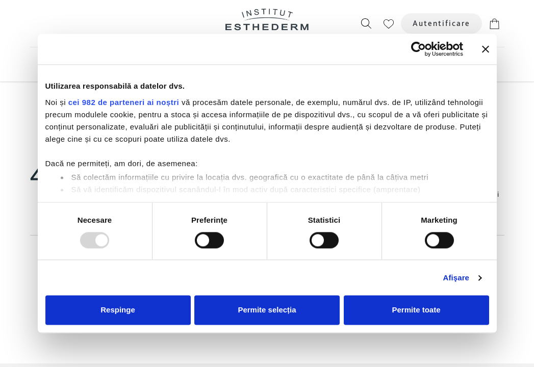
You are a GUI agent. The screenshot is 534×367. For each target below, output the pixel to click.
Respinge (117, 310)
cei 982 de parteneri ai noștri (124, 102)
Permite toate (416, 310)
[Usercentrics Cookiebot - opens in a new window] (418, 49)
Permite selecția (267, 310)
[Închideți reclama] (485, 49)
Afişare (456, 277)
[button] (366, 23)
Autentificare (441, 23)
